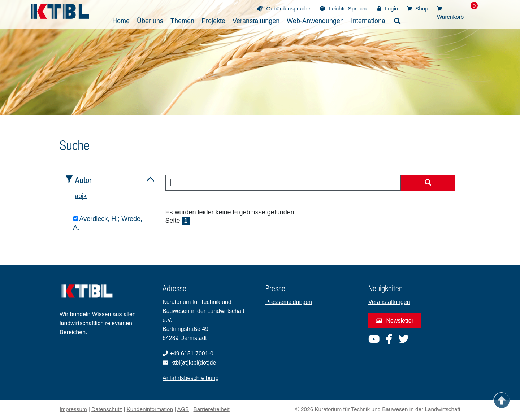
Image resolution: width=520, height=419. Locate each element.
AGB (183, 409)
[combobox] (283, 183)
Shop (418, 8)
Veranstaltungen (389, 302)
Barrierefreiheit (212, 409)
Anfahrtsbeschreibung (190, 378)
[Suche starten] (428, 183)
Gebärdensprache (289, 8)
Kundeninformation (150, 409)
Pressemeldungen (288, 302)
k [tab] (85, 196)
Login (388, 8)
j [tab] (82, 196)
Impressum (73, 409)
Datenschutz (106, 409)
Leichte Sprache (349, 8)
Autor (83, 180)
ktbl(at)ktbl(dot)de (193, 362)
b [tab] (80, 196)
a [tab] (76, 196)
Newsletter (394, 320)
